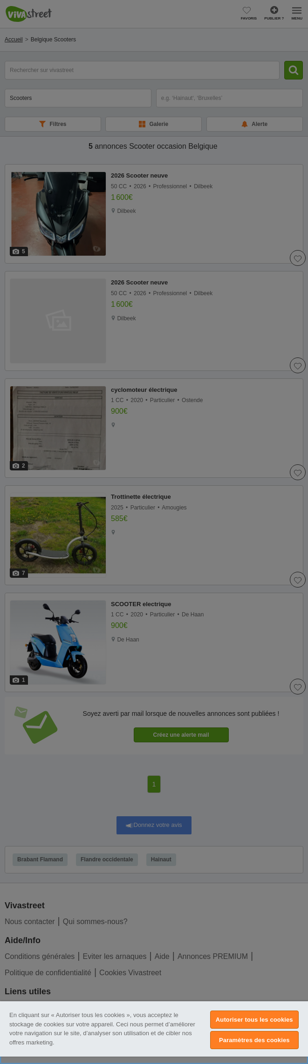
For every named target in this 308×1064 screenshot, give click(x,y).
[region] (154, 1032)
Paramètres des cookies (254, 1040)
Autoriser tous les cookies (254, 1019)
